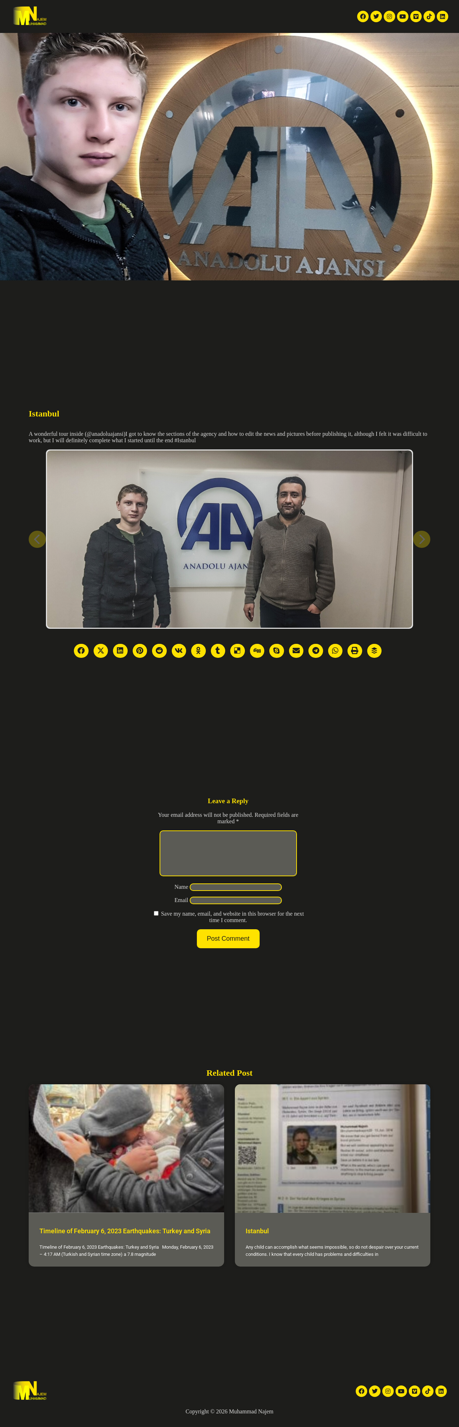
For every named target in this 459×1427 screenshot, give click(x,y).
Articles (226, 8)
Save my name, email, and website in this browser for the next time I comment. (232, 925)
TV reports (103, 8)
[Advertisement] (229, 334)
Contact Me (252, 24)
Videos (173, 8)
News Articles (140, 8)
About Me (254, 8)
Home (76, 8)
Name (181, 895)
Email (181, 909)
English (304, 16)
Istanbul (257, 1239)
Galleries (199, 8)
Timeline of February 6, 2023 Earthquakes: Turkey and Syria (124, 1239)
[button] (275, 17)
